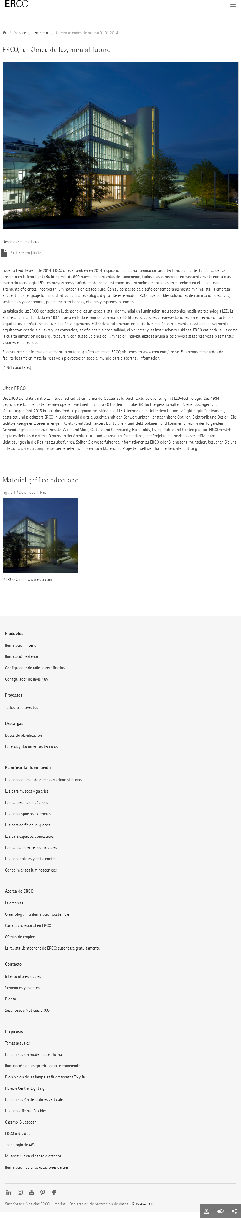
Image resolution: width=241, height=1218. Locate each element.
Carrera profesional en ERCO (28, 931)
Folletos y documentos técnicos (31, 752)
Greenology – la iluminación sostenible (37, 920)
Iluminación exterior (21, 662)
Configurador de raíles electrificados (35, 673)
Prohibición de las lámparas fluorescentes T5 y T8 (45, 1082)
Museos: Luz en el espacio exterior (33, 1161)
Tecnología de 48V (20, 1150)
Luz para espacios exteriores (28, 819)
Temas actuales (17, 1049)
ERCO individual (18, 1139)
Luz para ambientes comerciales (31, 853)
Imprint (59, 1209)
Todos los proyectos (21, 713)
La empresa (14, 908)
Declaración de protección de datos (98, 1209)
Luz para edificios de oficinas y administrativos (43, 785)
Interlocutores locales (23, 982)
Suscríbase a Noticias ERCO (27, 1016)
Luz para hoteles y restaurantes (30, 864)
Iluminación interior (21, 651)
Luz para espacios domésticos (29, 842)
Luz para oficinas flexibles (25, 1116)
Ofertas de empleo (20, 942)
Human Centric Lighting (25, 1094)
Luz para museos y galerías (26, 796)
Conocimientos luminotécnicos (31, 875)
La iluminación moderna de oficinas (34, 1060)
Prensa (10, 1004)
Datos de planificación (23, 741)
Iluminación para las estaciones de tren (37, 1173)
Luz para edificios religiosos (27, 830)
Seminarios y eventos (22, 993)
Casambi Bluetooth (20, 1128)
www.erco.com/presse (36, 454)
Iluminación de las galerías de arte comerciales (43, 1071)
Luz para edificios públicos (26, 808)
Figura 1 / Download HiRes (24, 498)
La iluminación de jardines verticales (34, 1105)
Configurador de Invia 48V (26, 685)
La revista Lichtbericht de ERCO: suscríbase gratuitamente (52, 954)
